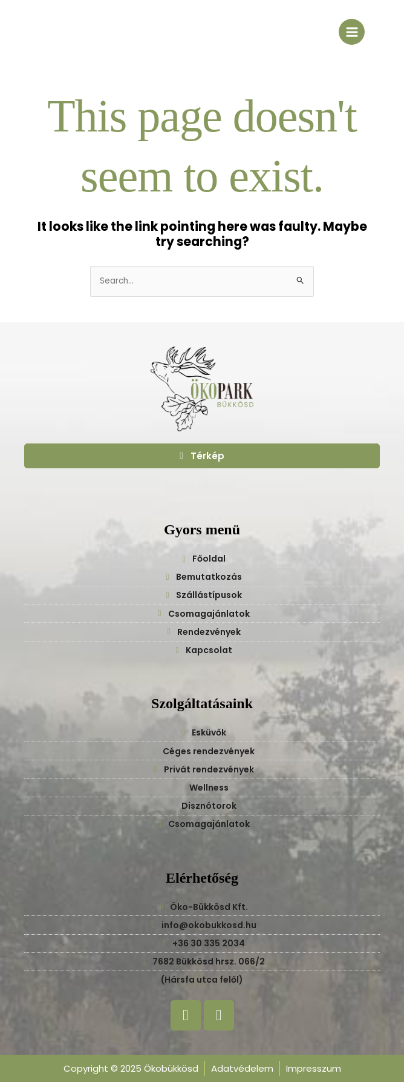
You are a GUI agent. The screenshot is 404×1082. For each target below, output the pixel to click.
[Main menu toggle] (352, 32)
